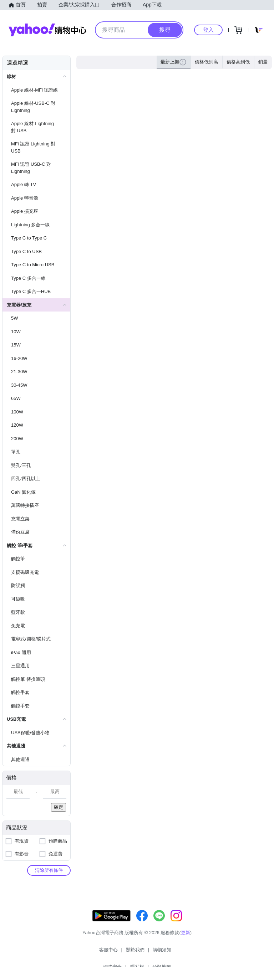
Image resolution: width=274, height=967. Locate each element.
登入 (208, 30)
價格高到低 (238, 62)
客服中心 (72, 952)
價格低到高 (206, 62)
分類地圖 (202, 952)
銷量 (263, 62)
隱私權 (177, 952)
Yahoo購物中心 (47, 29)
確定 (58, 807)
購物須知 (126, 952)
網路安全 (152, 952)
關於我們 (99, 952)
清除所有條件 (49, 870)
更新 (185, 939)
